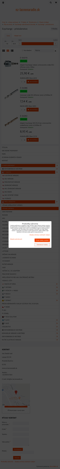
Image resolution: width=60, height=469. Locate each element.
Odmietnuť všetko (42, 245)
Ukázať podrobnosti (16, 239)
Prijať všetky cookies (42, 240)
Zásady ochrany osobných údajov (40, 235)
